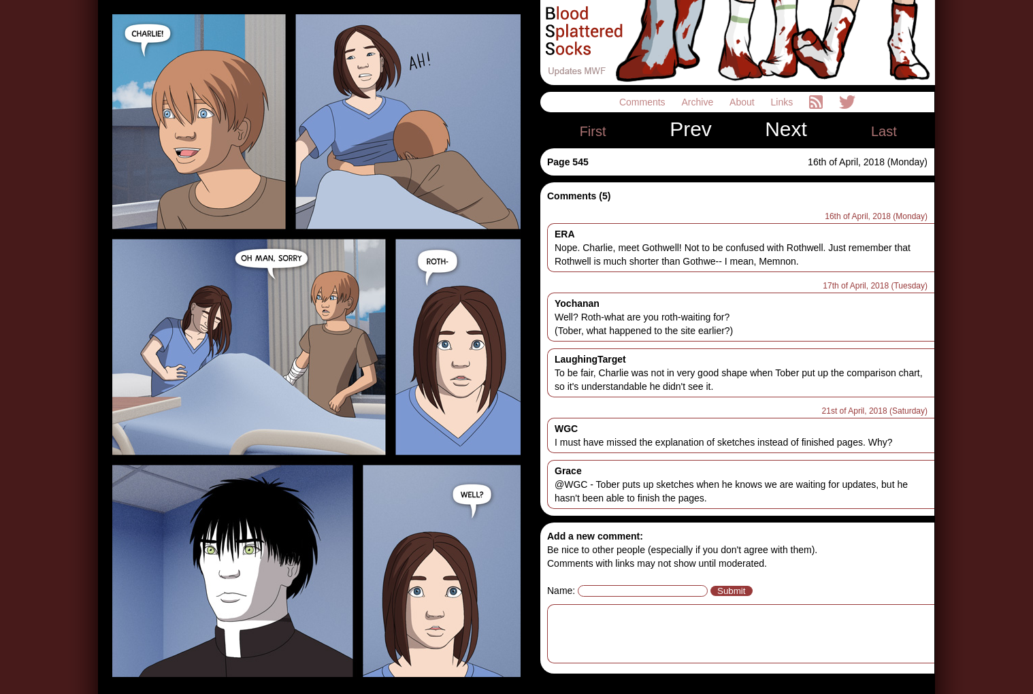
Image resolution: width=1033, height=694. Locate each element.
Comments (643, 102)
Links (783, 102)
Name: (561, 590)
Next (786, 129)
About (743, 102)
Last (884, 131)
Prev (691, 129)
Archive (699, 102)
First (593, 131)
